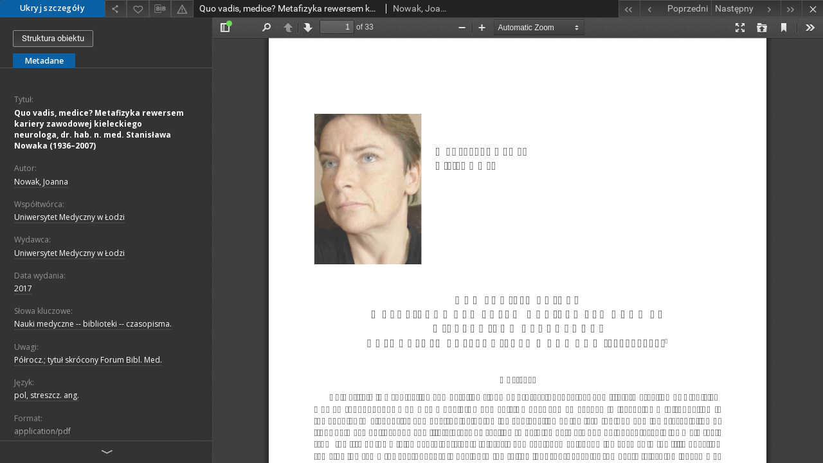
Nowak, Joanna (41, 181)
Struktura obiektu (53, 38)
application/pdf (42, 431)
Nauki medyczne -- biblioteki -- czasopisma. (93, 323)
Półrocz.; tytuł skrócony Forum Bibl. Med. (88, 359)
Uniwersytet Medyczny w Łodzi (69, 217)
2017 (23, 288)
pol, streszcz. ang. (46, 395)
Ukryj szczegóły (52, 8)
